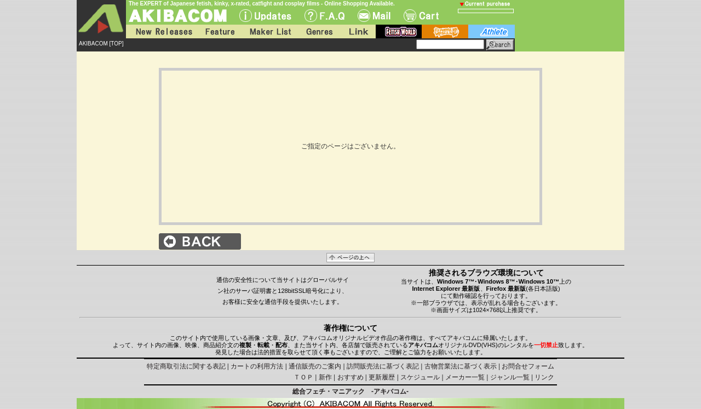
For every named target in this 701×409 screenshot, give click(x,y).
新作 (325, 377)
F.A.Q (324, 15)
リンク (544, 377)
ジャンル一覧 (510, 377)
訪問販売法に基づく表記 (383, 366)
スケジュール (420, 377)
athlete (491, 31)
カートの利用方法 (257, 366)
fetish (399, 31)
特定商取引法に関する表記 (186, 366)
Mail (374, 15)
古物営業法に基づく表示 (460, 366)
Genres (319, 31)
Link (358, 31)
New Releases (161, 31)
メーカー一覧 (465, 377)
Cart (421, 15)
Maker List (270, 31)
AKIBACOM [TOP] (101, 44)
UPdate (265, 15)
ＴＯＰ (303, 377)
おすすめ (350, 377)
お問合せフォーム (528, 366)
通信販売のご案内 (315, 366)
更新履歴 (382, 377)
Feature (219, 31)
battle (445, 31)
